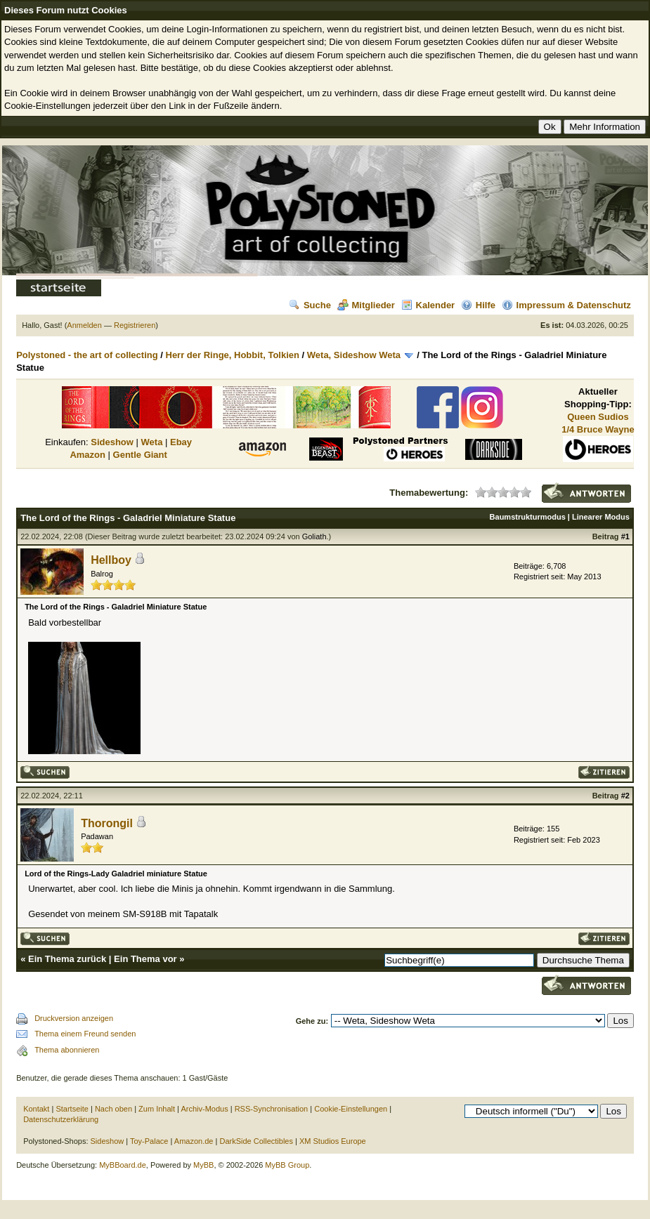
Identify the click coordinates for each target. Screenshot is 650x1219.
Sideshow (112, 442)
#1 (625, 536)
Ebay (181, 442)
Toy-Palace (149, 1141)
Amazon (87, 454)
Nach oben (113, 1109)
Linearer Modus (601, 517)
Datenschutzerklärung (60, 1119)
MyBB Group (287, 1165)
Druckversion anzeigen (73, 1018)
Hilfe (478, 305)
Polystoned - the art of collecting (87, 355)
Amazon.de (194, 1141)
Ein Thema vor (145, 959)
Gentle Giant (140, 454)
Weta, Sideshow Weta (354, 355)
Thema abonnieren (66, 1050)
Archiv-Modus (204, 1109)
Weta (152, 442)
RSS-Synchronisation (271, 1109)
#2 (625, 795)
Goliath (314, 536)
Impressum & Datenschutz (566, 305)
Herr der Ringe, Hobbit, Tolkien (232, 355)
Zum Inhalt (156, 1109)
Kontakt (36, 1109)
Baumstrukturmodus (528, 517)
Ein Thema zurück (67, 959)
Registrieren (134, 325)
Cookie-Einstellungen (350, 1109)
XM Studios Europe (332, 1141)
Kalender (428, 305)
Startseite (72, 1109)
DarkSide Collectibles (256, 1141)
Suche (310, 305)
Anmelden (84, 325)
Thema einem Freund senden (85, 1033)
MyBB (203, 1165)
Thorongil (107, 823)
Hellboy (111, 560)
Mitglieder (366, 305)
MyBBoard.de (122, 1165)
